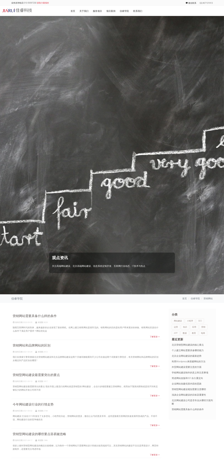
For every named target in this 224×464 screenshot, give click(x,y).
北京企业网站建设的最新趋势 (196, 356)
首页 (143, 11)
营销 (213, 327)
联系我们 (208, 11)
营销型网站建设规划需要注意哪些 (198, 389)
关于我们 (154, 11)
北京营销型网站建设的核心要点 (197, 344)
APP (185, 333)
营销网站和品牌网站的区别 (31, 355)
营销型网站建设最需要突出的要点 (36, 384)
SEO (209, 321)
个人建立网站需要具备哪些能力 (197, 350)
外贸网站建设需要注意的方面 (196, 367)
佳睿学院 (194, 11)
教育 (203, 333)
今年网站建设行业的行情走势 (33, 414)
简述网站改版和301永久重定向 (197, 378)
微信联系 (191, 3)
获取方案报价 (43, 3)
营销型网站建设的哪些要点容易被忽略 (39, 443)
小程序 (200, 321)
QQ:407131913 (206, 3)
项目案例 (181, 11)
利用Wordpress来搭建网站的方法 (198, 361)
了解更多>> (155, 346)
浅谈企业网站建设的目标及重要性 (198, 394)
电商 (213, 333)
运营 (185, 327)
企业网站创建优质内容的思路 (196, 383)
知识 (195, 327)
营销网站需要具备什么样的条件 (35, 325)
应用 (204, 327)
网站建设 (187, 321)
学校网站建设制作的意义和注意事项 (199, 372)
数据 (194, 333)
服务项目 (167, 11)
